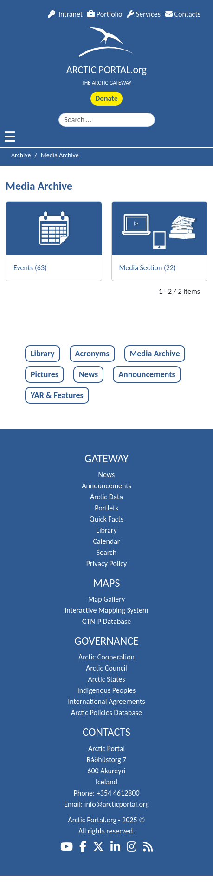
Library (43, 353)
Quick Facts (106, 519)
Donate (106, 98)
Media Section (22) (147, 267)
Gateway (106, 458)
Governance (106, 640)
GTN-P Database (106, 621)
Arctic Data (106, 496)
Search (107, 552)
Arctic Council (106, 668)
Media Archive (155, 353)
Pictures (44, 374)
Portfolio (104, 14)
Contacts (182, 14)
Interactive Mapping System (106, 610)
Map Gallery (106, 599)
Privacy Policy (106, 563)
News (88, 374)
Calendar (106, 541)
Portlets (106, 508)
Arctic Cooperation (106, 657)
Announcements (146, 374)
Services (144, 14)
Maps (106, 583)
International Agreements (106, 701)
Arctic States (106, 679)
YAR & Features (57, 395)
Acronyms (92, 353)
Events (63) (30, 267)
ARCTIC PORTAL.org (106, 69)
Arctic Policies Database (106, 712)
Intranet (65, 14)
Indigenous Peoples (106, 690)
